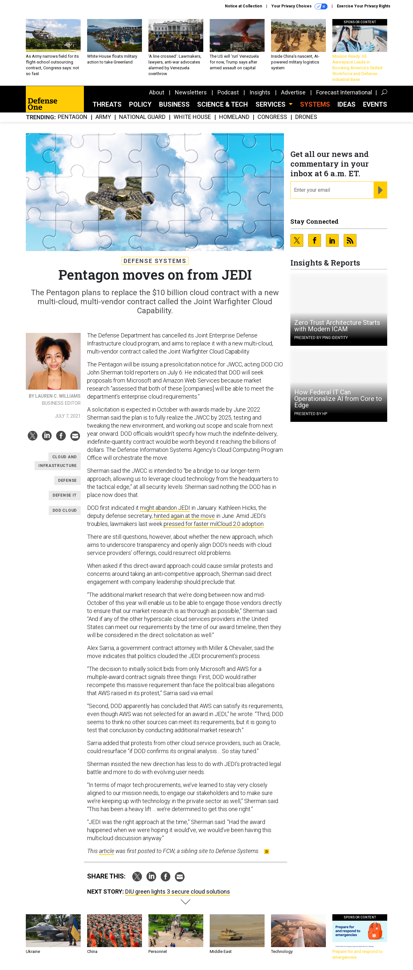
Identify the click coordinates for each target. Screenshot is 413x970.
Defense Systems (155, 260)
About (156, 92)
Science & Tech (222, 104)
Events (375, 104)
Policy (140, 104)
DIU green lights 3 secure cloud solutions (177, 891)
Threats (107, 104)
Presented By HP (310, 414)
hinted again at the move (184, 515)
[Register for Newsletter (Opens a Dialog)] (380, 190)
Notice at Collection (243, 6)
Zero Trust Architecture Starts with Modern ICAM (337, 326)
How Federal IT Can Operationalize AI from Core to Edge (338, 398)
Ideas (346, 104)
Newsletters (191, 92)
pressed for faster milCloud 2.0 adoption (214, 523)
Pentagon (72, 117)
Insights (259, 92)
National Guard (142, 117)
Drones (306, 117)
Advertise (293, 92)
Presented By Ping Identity (321, 337)
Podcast (228, 92)
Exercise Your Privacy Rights (363, 6)
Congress (272, 117)
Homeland (234, 117)
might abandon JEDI (165, 507)
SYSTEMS (315, 104)
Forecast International (344, 92)
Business (174, 104)
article (106, 851)
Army (103, 117)
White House (192, 117)
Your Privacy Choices (299, 6)
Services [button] (271, 104)
